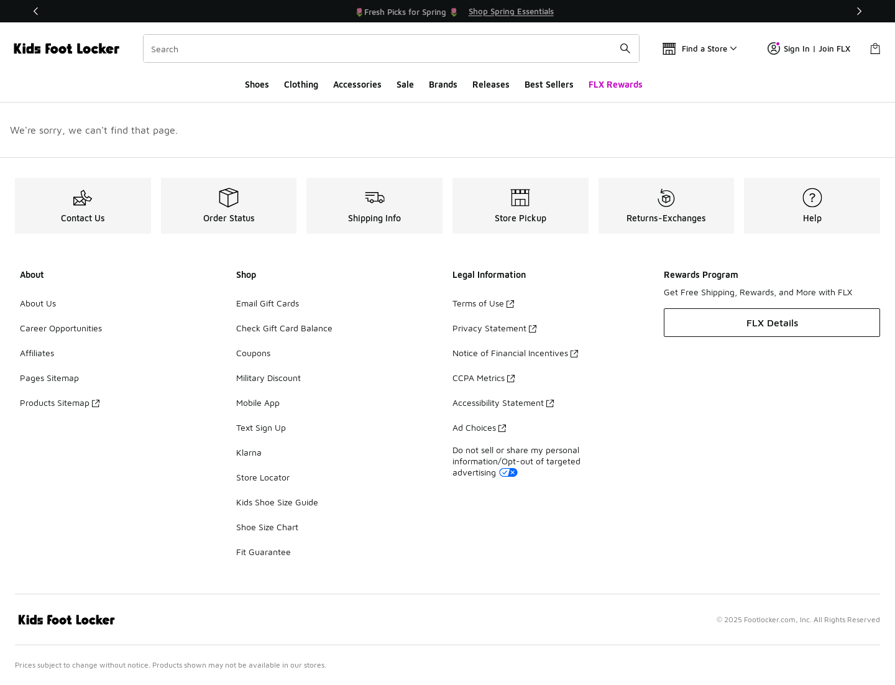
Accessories (357, 84)
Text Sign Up (261, 427)
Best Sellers (549, 84)
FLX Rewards (616, 84)
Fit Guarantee (263, 551)
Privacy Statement (494, 328)
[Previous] (36, 11)
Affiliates (37, 352)
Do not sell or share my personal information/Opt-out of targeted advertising (516, 460)
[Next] (859, 11)
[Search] (391, 48)
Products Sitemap (59, 402)
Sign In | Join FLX (809, 48)
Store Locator (263, 477)
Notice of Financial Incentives (515, 352)
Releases (491, 84)
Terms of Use (483, 303)
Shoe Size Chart (267, 527)
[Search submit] (625, 48)
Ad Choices (479, 427)
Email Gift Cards (267, 303)
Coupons (253, 352)
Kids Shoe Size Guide (277, 502)
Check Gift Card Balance (284, 328)
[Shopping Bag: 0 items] (875, 48)
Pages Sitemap (49, 377)
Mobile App (258, 402)
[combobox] (391, 48)
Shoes (257, 84)
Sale (405, 84)
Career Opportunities (61, 328)
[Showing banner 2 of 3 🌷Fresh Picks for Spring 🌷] (463, 11)
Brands (443, 84)
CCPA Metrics (483, 377)
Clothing (301, 84)
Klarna (249, 452)
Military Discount (268, 377)
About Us (38, 303)
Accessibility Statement (503, 402)
